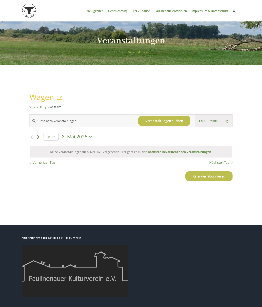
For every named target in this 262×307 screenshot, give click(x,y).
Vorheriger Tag (44, 162)
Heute (50, 137)
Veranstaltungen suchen (164, 121)
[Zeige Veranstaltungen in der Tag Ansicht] (225, 121)
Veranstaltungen (39, 107)
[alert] (131, 152)
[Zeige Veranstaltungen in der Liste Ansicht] (202, 121)
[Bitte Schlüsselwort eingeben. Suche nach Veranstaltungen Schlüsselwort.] (82, 121)
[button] (234, 10)
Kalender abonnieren (209, 176)
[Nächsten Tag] (38, 137)
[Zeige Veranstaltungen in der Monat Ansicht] (214, 121)
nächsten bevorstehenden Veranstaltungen (179, 152)
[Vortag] (31, 137)
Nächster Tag (219, 162)
